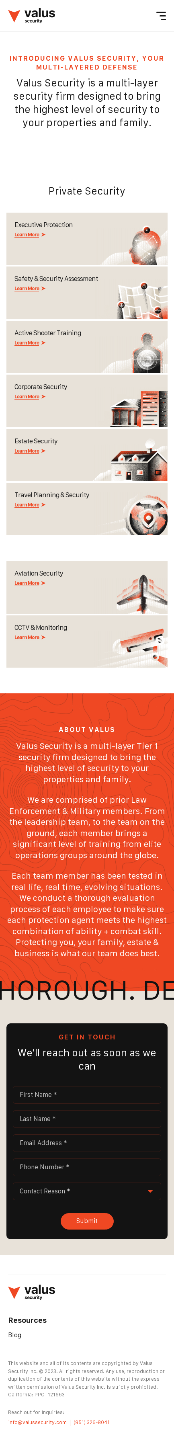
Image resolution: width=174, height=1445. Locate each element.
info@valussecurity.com (37, 1422)
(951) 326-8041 (92, 1422)
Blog (14, 1335)
